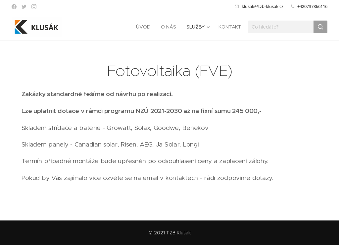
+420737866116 (312, 6)
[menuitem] (144, 27)
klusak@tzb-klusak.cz (262, 6)
